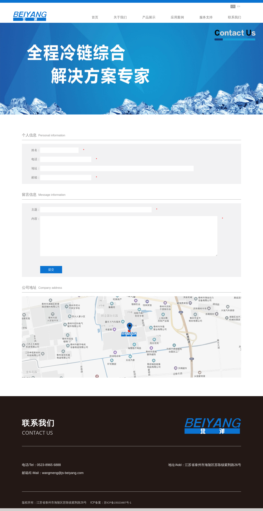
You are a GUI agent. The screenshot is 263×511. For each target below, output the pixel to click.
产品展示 (148, 17)
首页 (95, 17)
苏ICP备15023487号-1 (118, 502)
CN (233, 6)
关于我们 (120, 17)
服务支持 (206, 17)
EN (238, 6)
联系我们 (234, 17)
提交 (51, 269)
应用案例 (177, 17)
